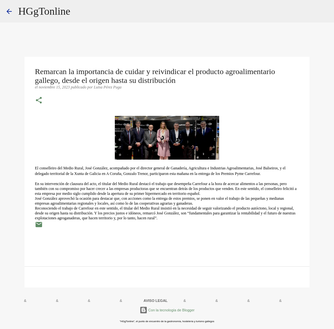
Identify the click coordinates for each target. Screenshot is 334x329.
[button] (39, 100)
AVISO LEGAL (156, 301)
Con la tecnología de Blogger (167, 310)
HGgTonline (44, 11)
